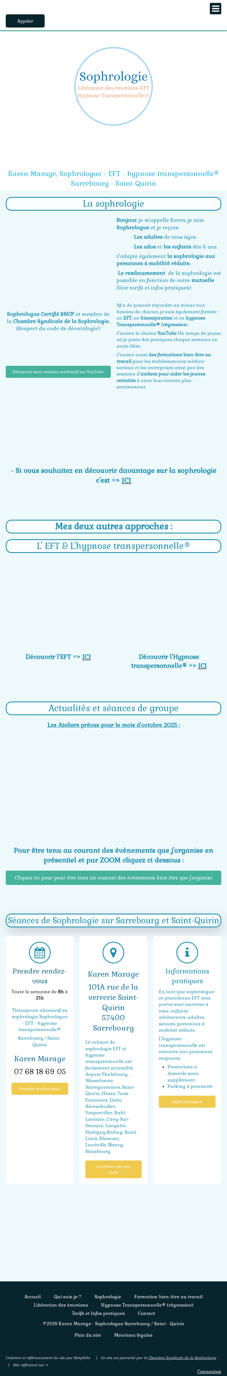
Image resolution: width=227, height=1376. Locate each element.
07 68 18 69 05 (40, 1071)
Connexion (209, 1372)
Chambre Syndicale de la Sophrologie (182, 1357)
